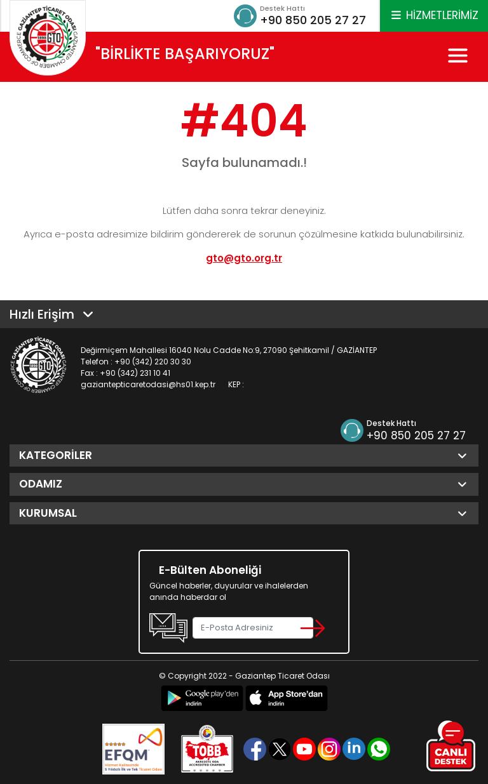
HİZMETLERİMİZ (434, 15)
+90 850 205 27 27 (313, 20)
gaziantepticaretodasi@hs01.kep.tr (148, 384)
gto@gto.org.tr (244, 258)
